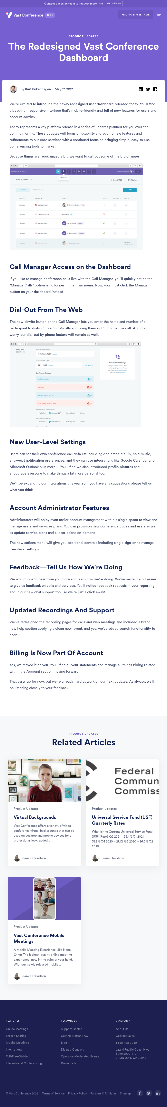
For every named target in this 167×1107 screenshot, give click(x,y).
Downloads (68, 1063)
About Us (122, 1029)
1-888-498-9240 (126, 1042)
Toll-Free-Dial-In (17, 1056)
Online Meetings (17, 1029)
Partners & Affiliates (103, 1093)
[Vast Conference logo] (31, 15)
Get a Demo (114, 3)
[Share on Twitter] (148, 89)
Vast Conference (20, 1093)
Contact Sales (125, 1036)
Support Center (71, 1029)
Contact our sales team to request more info (73, 3)
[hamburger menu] (159, 15)
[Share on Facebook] (155, 89)
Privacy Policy (77, 1093)
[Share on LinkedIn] (141, 89)
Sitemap (125, 1093)
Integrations (14, 1049)
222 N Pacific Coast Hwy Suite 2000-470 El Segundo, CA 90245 (132, 1053)
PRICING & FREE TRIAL (136, 15)
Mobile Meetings (17, 1042)
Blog (64, 1042)
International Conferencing (24, 1063)
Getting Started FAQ (74, 1036)
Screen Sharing (16, 1036)
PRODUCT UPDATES (83, 36)
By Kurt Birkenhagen (36, 89)
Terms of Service (53, 1093)
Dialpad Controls (72, 1049)
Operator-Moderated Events (80, 1056)
